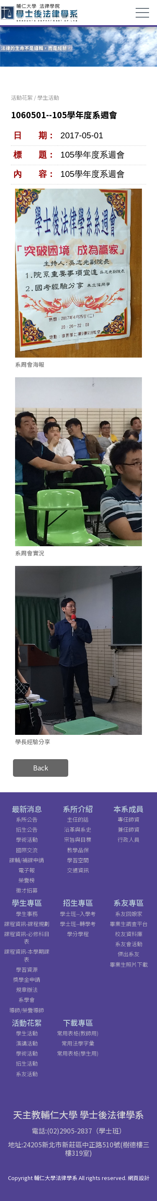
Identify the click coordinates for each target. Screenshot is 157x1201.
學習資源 (27, 969)
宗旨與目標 (77, 839)
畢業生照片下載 (129, 964)
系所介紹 (78, 808)
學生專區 (27, 902)
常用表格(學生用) (77, 1053)
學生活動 (48, 97)
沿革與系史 (77, 829)
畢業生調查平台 (129, 924)
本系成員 (128, 808)
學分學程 (78, 934)
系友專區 (128, 902)
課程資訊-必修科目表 (26, 937)
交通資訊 (78, 870)
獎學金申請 (26, 979)
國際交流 (27, 850)
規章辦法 (27, 989)
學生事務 (27, 914)
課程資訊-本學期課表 (26, 955)
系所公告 (27, 819)
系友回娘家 (128, 914)
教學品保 (78, 850)
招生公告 (27, 829)
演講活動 (27, 1043)
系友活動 (27, 1074)
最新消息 (27, 808)
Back (40, 768)
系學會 (26, 1000)
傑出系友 (128, 954)
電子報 (26, 870)
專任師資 (128, 819)
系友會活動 (128, 944)
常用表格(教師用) (77, 1033)
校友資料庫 (128, 934)
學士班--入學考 (78, 914)
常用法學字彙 (78, 1043)
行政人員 (128, 839)
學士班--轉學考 (78, 924)
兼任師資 (128, 829)
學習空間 (78, 860)
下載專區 (78, 1022)
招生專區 (78, 902)
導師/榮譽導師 (26, 1010)
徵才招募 (27, 890)
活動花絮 (22, 97)
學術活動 (27, 839)
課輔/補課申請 (26, 860)
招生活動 (27, 1063)
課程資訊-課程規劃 (26, 924)
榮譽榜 (26, 880)
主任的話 (78, 819)
